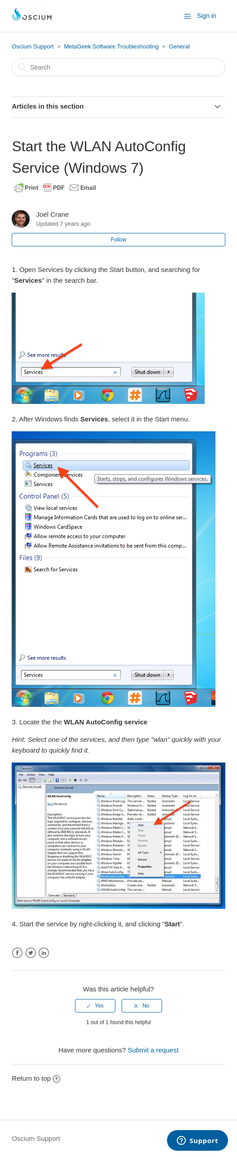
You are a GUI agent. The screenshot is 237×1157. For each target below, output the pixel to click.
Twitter (30, 953)
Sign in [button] (206, 15)
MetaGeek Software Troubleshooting (111, 46)
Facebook (17, 953)
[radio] (95, 1005)
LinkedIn (43, 953)
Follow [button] (119, 240)
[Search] (118, 67)
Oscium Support (32, 46)
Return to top (36, 1078)
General (179, 46)
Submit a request (152, 1050)
